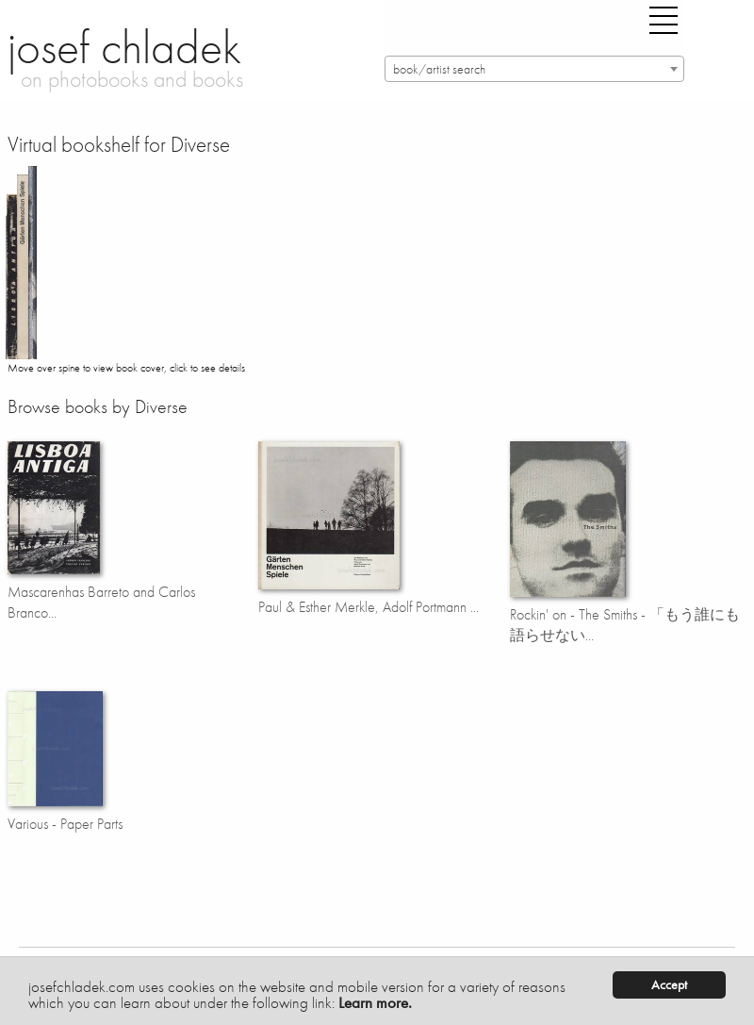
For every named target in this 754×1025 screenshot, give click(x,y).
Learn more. (375, 1002)
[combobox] (534, 69)
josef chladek (124, 47)
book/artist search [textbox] (439, 69)
